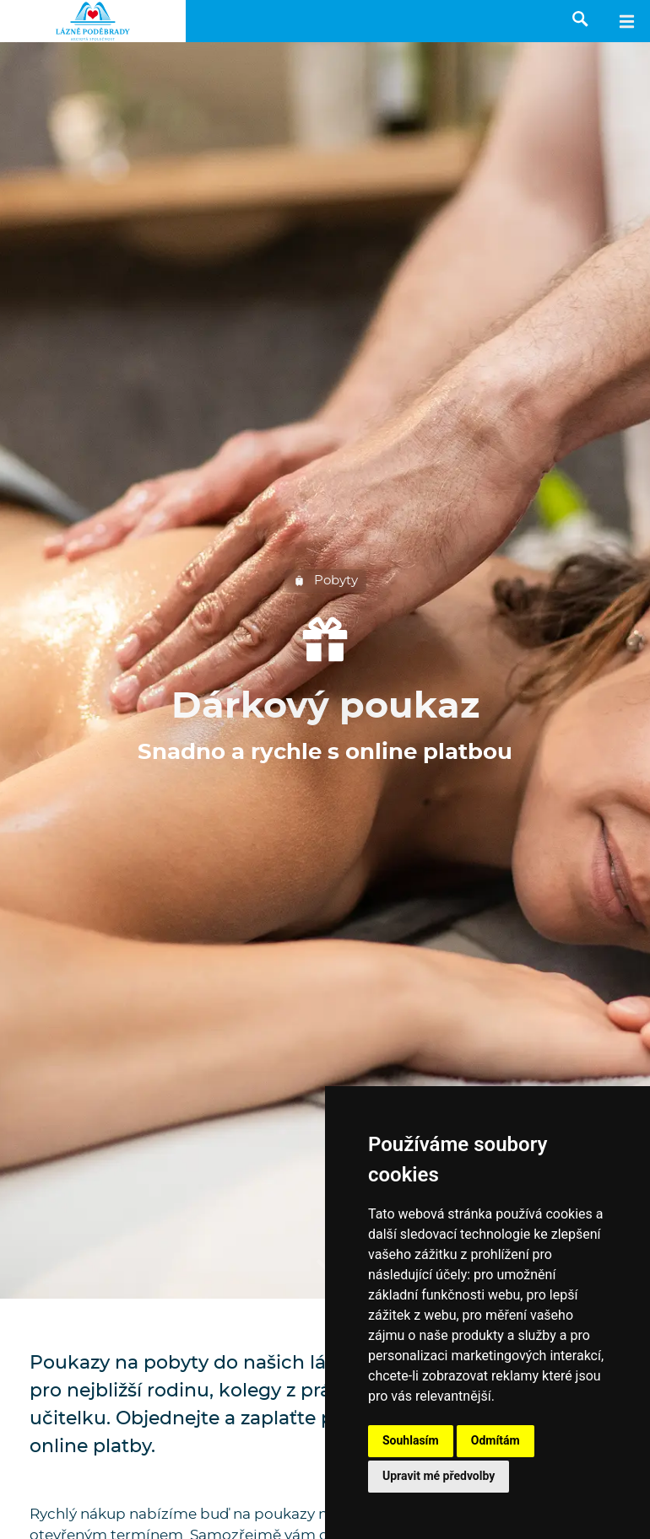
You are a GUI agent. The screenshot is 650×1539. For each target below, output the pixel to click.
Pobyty (325, 581)
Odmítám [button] (495, 1440)
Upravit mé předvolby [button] (438, 1475)
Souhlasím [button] (410, 1440)
